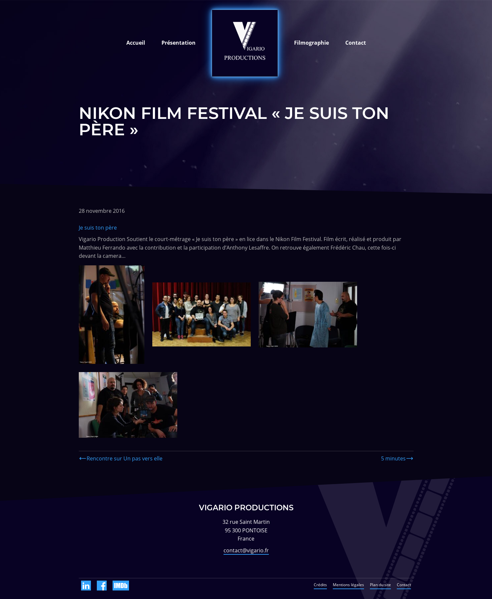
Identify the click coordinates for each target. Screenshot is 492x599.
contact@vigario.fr (246, 550)
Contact (355, 42)
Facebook (102, 585)
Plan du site (380, 585)
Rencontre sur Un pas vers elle (124, 458)
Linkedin (86, 585)
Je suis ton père (98, 227)
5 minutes (393, 458)
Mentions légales (348, 585)
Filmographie (311, 42)
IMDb (121, 585)
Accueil (135, 42)
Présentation (178, 42)
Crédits (320, 585)
